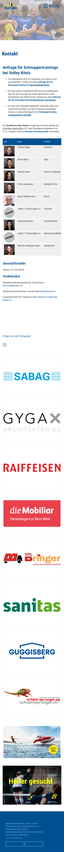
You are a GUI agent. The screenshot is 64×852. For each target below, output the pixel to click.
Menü (51, 6)
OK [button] (24, 844)
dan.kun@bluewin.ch (12, 285)
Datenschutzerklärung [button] (14, 838)
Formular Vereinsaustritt (36, 131)
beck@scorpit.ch (48, 291)
